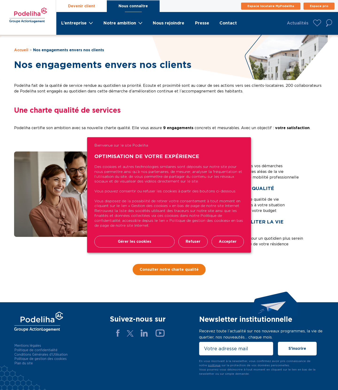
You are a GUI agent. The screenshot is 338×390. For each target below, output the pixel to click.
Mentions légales (27, 345)
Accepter (228, 241)
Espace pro (319, 6)
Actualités (297, 22)
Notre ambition (119, 22)
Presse (202, 22)
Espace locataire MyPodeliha (270, 6)
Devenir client (81, 6)
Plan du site (23, 363)
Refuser (193, 241)
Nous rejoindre (168, 22)
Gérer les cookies (134, 241)
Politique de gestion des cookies (40, 359)
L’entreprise (74, 22)
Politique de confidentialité (36, 350)
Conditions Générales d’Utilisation (41, 354)
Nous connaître (133, 6)
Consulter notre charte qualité (169, 269)
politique (214, 365)
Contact (228, 22)
